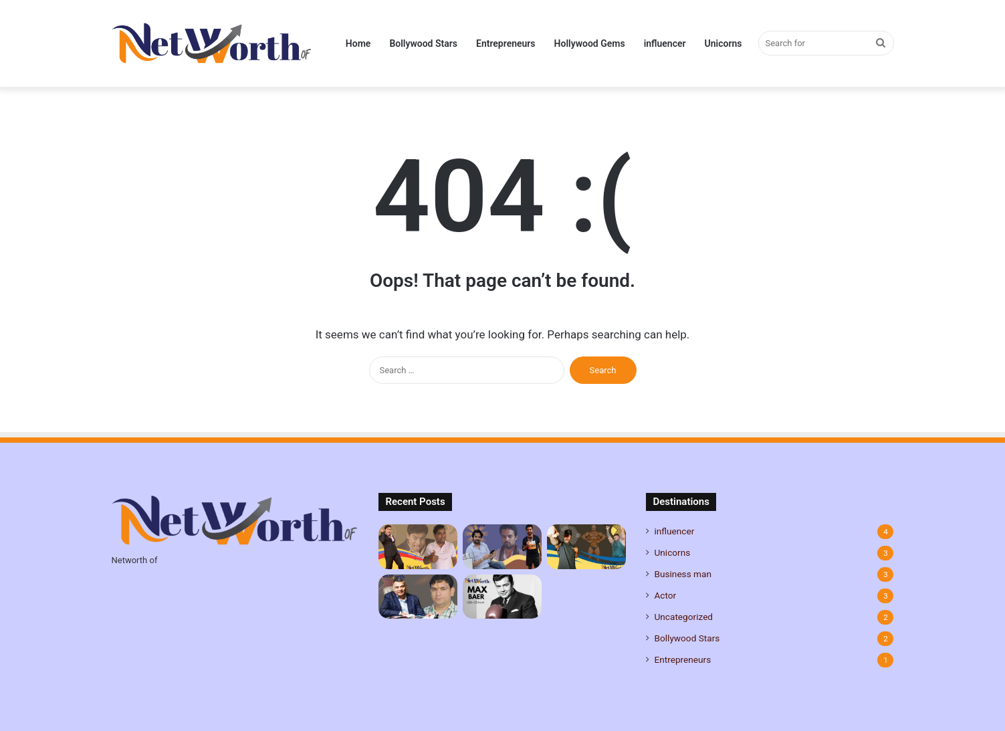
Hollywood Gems (589, 43)
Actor (665, 595)
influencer (665, 43)
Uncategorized (683, 616)
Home (358, 43)
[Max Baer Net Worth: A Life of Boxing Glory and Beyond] (502, 597)
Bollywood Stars (423, 43)
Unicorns (723, 43)
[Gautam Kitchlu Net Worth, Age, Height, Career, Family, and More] (502, 546)
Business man (682, 573)
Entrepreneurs (506, 43)
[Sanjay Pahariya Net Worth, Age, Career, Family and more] (417, 597)
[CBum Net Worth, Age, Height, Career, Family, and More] (586, 546)
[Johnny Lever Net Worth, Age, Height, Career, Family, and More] (417, 546)
